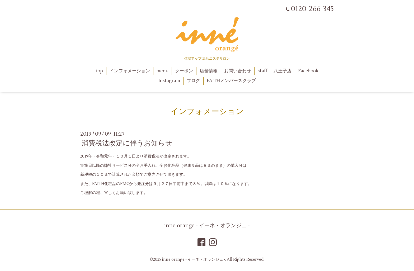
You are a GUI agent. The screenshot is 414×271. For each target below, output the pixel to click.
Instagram (169, 81)
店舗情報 (209, 71)
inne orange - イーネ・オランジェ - (207, 225)
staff (262, 71)
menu (162, 71)
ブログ (193, 81)
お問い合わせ (237, 71)
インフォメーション (130, 71)
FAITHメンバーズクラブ (231, 81)
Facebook (308, 71)
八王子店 (282, 71)
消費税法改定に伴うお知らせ (127, 143)
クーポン (184, 71)
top (99, 71)
